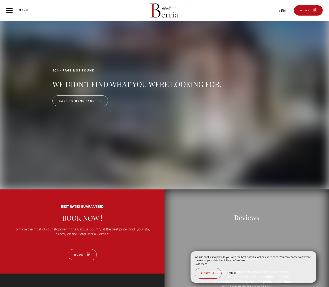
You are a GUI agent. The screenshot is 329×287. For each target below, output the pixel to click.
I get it (208, 273)
